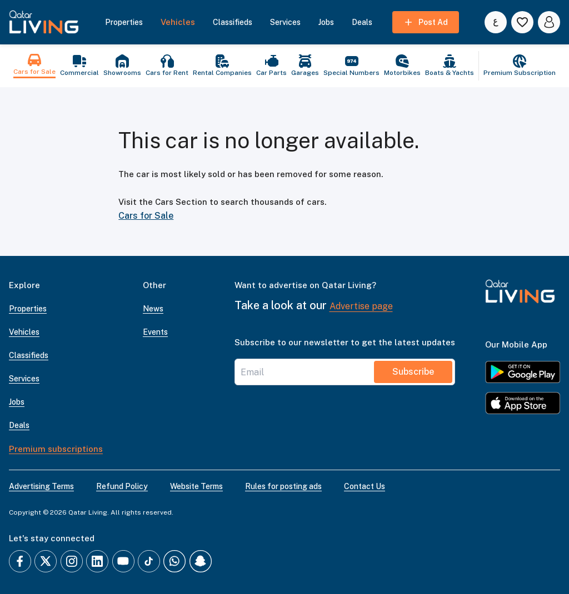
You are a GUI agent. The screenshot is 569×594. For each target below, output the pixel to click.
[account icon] (549, 22)
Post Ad (425, 22)
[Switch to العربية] (496, 22)
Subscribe (413, 371)
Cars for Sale (145, 215)
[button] (44, 22)
